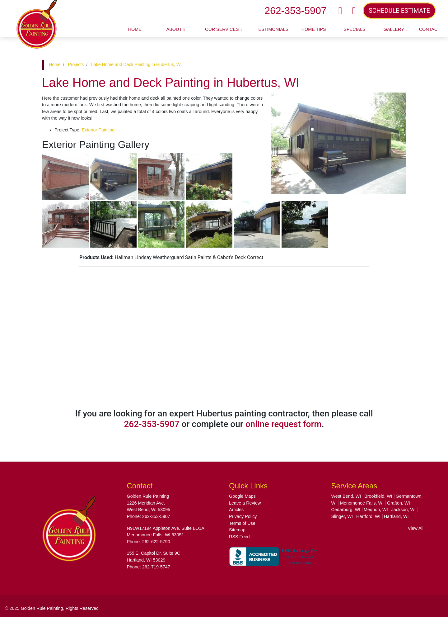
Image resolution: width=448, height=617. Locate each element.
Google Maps (242, 496)
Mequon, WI (376, 509)
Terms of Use (242, 523)
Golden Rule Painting (42, 608)
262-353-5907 (295, 10)
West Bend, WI (346, 496)
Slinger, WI (342, 516)
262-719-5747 (156, 566)
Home (55, 64)
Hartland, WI (396, 516)
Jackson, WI (403, 509)
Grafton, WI (398, 503)
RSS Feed (239, 536)
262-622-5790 (156, 541)
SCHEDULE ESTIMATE (399, 10)
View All (415, 528)
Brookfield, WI (378, 496)
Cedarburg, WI (346, 509)
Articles (236, 509)
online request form (283, 424)
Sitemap (237, 529)
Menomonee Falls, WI (362, 503)
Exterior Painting (98, 129)
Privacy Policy (243, 516)
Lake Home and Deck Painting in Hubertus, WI (136, 64)
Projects (76, 64)
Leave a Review (245, 503)
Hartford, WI (368, 516)
